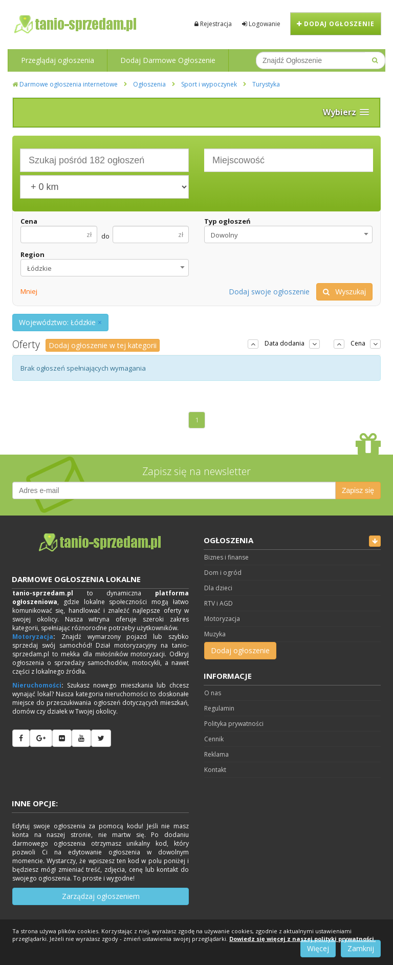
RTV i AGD (218, 603)
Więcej (318, 948)
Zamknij (360, 948)
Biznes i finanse (226, 557)
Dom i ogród (223, 572)
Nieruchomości (36, 685)
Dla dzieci (218, 588)
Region (32, 254)
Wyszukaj (344, 292)
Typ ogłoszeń (227, 221)
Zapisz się (358, 490)
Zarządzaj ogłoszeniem (101, 896)
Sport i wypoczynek (209, 84)
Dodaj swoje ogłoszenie (269, 291)
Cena (28, 221)
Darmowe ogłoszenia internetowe (65, 84)
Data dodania (284, 343)
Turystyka (266, 84)
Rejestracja (213, 23)
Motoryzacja (32, 636)
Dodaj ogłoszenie (336, 23)
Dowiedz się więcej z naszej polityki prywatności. (302, 938)
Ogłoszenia (149, 84)
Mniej (28, 291)
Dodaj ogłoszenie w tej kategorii (103, 345)
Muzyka (215, 634)
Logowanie (261, 23)
